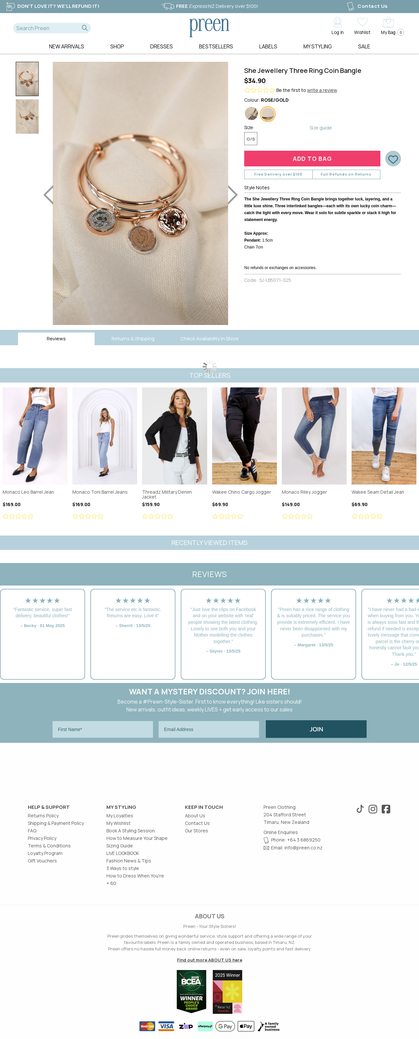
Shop (117, 46)
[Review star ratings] (35, 516)
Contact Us (366, 6)
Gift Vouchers (42, 861)
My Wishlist (118, 823)
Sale (364, 46)
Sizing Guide (119, 846)
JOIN (316, 729)
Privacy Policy (42, 838)
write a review (322, 90)
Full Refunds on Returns (346, 174)
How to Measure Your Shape (137, 838)
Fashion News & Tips (128, 861)
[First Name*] (102, 729)
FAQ (32, 830)
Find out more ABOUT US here (209, 960)
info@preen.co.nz (303, 847)
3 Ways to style (122, 868)
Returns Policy (43, 815)
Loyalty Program (45, 853)
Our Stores (196, 830)
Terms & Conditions (49, 846)
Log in (338, 32)
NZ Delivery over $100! (209, 6)
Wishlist (362, 32)
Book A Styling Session (130, 830)
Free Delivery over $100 (278, 174)
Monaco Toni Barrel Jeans (104, 436)
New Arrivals (66, 46)
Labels (268, 46)
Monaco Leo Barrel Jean (35, 436)
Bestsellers (216, 46)
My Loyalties (119, 815)
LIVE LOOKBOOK (122, 853)
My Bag (390, 32)
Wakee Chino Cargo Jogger (244, 436)
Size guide (321, 128)
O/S (250, 139)
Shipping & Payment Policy (56, 823)
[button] (85, 28)
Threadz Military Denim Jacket (174, 436)
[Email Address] (208, 729)
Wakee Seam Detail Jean (384, 436)
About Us (195, 815)
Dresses (161, 46)
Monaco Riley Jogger (314, 436)
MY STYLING (317, 46)
